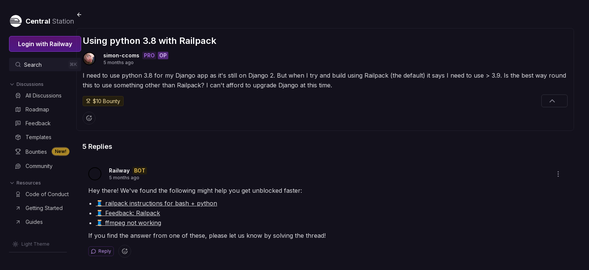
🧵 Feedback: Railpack (148, 207)
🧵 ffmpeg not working (148, 217)
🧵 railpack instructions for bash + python (176, 197)
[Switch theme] (31, 244)
